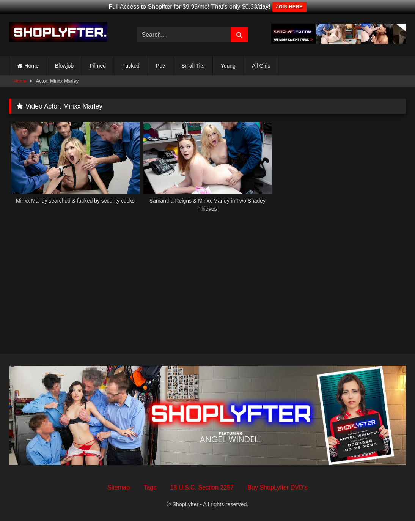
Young (228, 66)
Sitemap (118, 487)
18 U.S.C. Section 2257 (202, 487)
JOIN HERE (289, 6)
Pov (160, 66)
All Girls (261, 66)
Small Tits (192, 66)
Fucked (131, 66)
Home (32, 66)
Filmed (98, 66)
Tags (149, 487)
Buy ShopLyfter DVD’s (277, 487)
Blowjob (64, 66)
